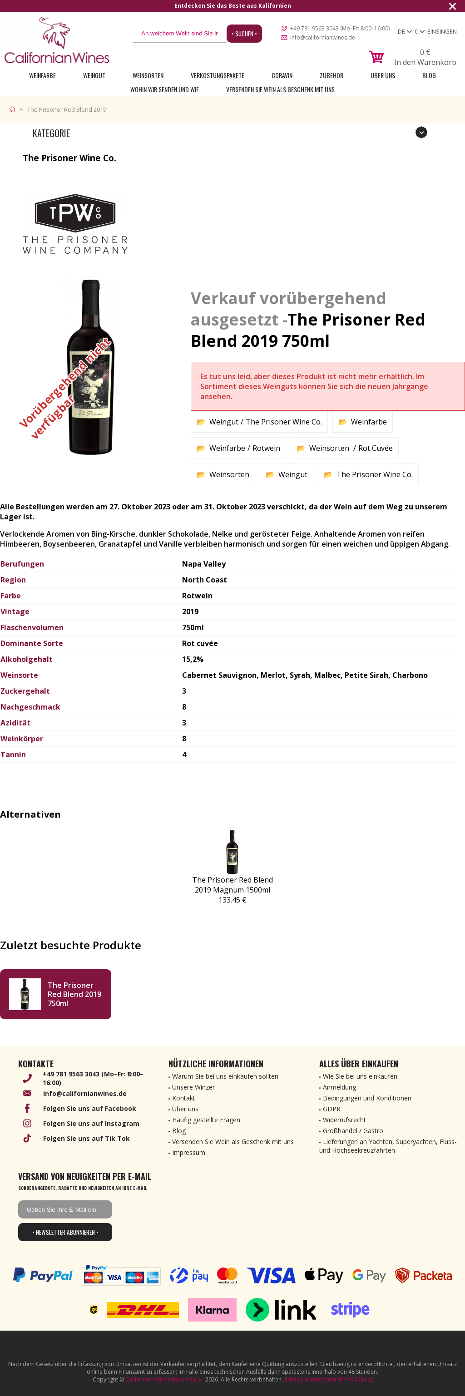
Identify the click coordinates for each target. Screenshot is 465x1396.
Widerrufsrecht (344, 1119)
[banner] (57, 40)
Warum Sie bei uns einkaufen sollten (225, 1076)
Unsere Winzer (193, 1087)
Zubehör (331, 75)
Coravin (282, 75)
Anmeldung (339, 1087)
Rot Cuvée (375, 448)
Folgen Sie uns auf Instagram (91, 1123)
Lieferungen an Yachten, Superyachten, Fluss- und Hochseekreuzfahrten (388, 1145)
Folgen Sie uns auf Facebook (89, 1108)
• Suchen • (244, 33)
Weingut (94, 75)
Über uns (383, 75)
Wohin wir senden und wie (164, 89)
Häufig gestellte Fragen (206, 1119)
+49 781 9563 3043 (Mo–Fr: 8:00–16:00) (340, 28)
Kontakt (183, 1098)
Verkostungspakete (217, 75)
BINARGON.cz (355, 1379)
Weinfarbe (42, 75)
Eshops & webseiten (310, 1379)
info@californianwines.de (322, 37)
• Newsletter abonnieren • (65, 1232)
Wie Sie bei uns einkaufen (360, 1076)
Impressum (188, 1152)
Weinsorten (148, 75)
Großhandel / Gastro (353, 1130)
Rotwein (266, 448)
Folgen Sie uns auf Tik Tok (86, 1138)
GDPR (332, 1109)
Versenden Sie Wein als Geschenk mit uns (280, 89)
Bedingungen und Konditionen (367, 1098)
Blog (429, 75)
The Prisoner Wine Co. (284, 422)
